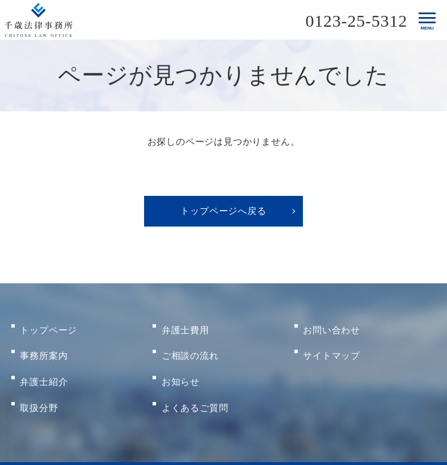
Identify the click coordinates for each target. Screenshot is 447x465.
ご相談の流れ (190, 344)
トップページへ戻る (223, 211)
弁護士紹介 (44, 362)
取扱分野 (39, 381)
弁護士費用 (185, 326)
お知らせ (181, 362)
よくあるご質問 (195, 381)
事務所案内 (44, 344)
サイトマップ (332, 344)
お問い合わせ (332, 326)
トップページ (49, 326)
